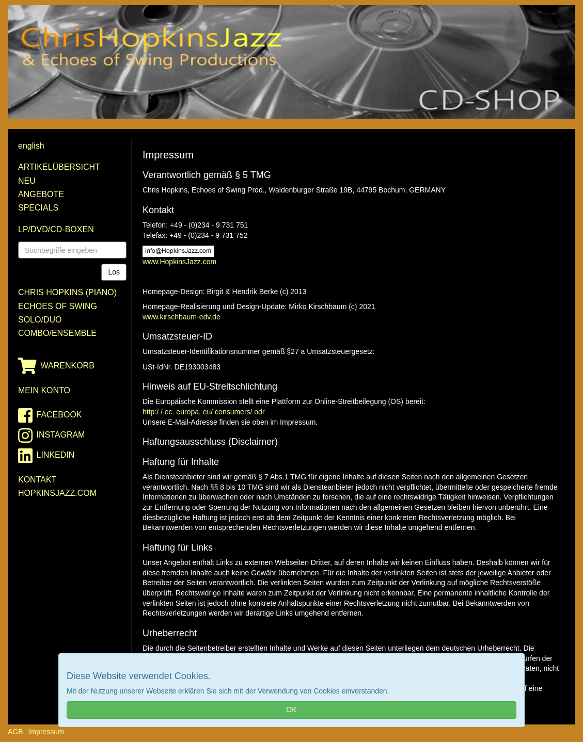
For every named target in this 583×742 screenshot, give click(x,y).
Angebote (41, 194)
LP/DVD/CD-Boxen (56, 229)
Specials (38, 207)
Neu (27, 180)
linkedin (46, 455)
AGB (15, 732)
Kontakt (37, 479)
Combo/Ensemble (57, 333)
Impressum (46, 732)
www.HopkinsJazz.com (179, 261)
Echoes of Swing (57, 306)
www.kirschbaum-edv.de (181, 317)
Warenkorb (56, 366)
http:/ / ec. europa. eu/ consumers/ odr (204, 412)
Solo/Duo (39, 319)
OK (291, 709)
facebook (50, 415)
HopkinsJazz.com (57, 493)
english (31, 145)
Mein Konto (44, 390)
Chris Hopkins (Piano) (67, 292)
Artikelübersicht (59, 167)
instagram (51, 435)
